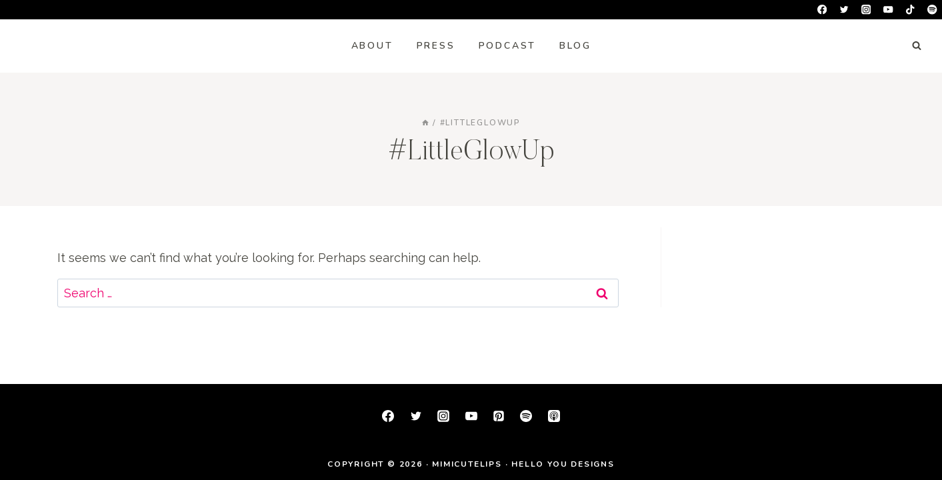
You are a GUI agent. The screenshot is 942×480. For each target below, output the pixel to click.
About (372, 45)
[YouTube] (888, 9)
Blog (575, 45)
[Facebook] (822, 9)
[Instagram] (866, 9)
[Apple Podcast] (554, 416)
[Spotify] (932, 9)
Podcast (508, 45)
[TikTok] (910, 9)
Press (436, 45)
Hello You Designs (563, 464)
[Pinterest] (499, 416)
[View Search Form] (916, 46)
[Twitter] (844, 9)
